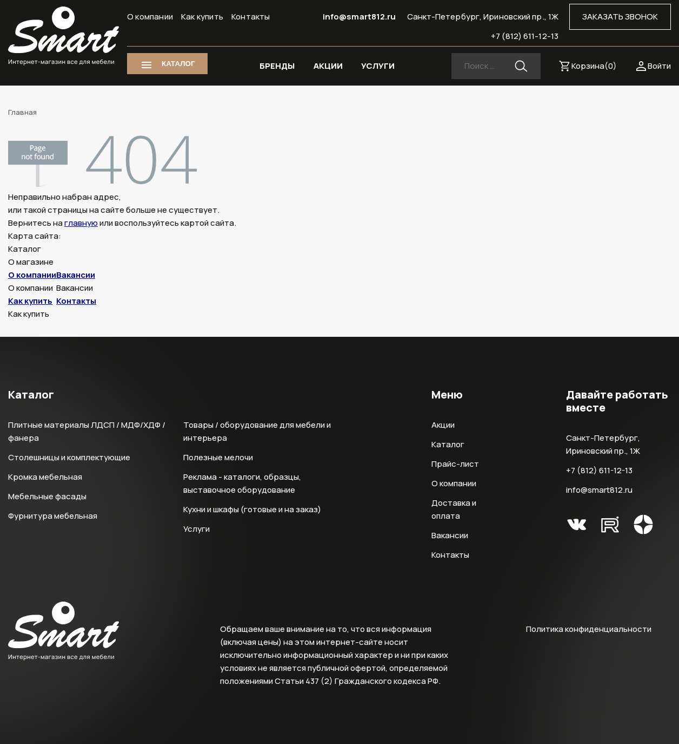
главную (81, 223)
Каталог (447, 444)
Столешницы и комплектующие (69, 457)
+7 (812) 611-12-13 (524, 36)
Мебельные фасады (47, 496)
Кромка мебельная (45, 476)
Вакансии (75, 274)
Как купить (202, 16)
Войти (659, 65)
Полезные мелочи (218, 457)
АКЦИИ (328, 65)
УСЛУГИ (378, 65)
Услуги (196, 528)
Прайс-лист (455, 463)
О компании (150, 16)
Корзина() (594, 65)
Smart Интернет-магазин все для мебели (63, 36)
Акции (443, 424)
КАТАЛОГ (178, 64)
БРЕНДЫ (277, 65)
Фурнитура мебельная (52, 515)
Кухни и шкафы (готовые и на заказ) (252, 509)
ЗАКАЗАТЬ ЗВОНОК (620, 16)
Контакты (250, 16)
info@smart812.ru (359, 16)
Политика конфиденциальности (588, 629)
